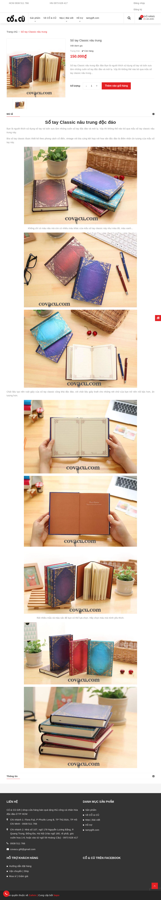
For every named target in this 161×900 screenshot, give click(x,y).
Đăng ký (138, 9)
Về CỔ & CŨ (92, 815)
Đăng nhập (139, 3)
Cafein (32, 895)
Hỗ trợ (88, 824)
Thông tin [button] (12, 776)
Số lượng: (75, 86)
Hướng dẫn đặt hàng (20, 866)
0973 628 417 (61, 3)
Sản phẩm (90, 810)
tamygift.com (92, 830)
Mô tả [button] (10, 114)
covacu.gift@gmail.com (23, 849)
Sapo (56, 895)
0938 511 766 (22, 3)
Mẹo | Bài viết (92, 819)
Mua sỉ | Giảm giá (18, 876)
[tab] (80, 114)
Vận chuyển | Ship (19, 871)
